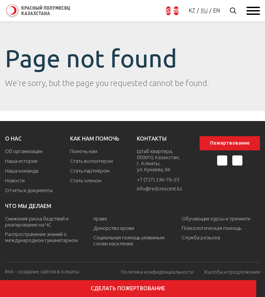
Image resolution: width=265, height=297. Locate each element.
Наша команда (21, 170)
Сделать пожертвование (132, 288)
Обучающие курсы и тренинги (216, 218)
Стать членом (86, 180)
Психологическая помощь (211, 227)
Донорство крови (113, 227)
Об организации (23, 151)
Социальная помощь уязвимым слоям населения (129, 240)
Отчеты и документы (29, 189)
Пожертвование (229, 143)
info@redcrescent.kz (159, 189)
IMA (9, 271)
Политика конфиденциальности (156, 271)
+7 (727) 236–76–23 (158, 180)
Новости (15, 180)
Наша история (21, 161)
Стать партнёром (90, 170)
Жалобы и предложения (231, 271)
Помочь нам (84, 151)
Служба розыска (201, 237)
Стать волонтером (91, 161)
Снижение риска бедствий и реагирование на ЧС (36, 221)
